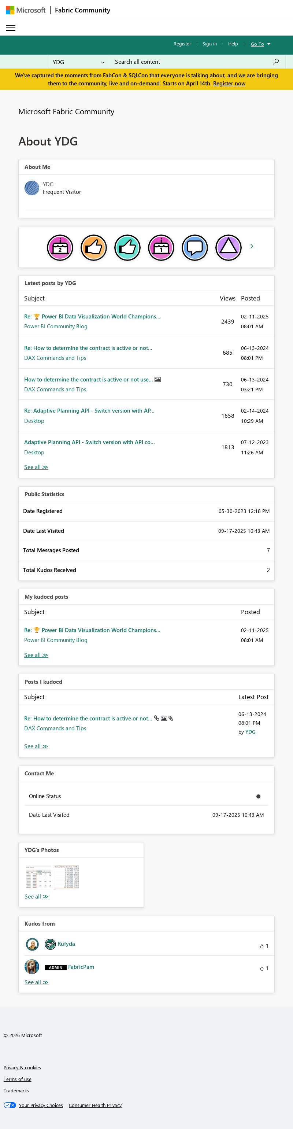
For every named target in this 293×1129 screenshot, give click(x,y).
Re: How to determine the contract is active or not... (88, 347)
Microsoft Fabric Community (66, 111)
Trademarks (16, 1090)
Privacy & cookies (22, 1067)
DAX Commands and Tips (55, 357)
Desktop (34, 420)
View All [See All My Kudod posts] (36, 655)
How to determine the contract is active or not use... (89, 379)
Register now (229, 83)
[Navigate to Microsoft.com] (25, 10)
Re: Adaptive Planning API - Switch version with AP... (89, 410)
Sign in (210, 43)
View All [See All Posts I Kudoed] (36, 746)
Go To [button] (257, 44)
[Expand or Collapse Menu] (10, 28)
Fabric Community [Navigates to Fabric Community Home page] (82, 9)
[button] (38, 878)
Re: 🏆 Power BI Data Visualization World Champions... (92, 316)
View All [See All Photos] (37, 896)
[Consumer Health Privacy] (95, 1105)
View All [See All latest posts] (36, 467)
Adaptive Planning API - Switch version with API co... (89, 442)
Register (182, 43)
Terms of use (17, 1079)
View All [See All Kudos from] (37, 982)
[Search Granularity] (78, 62)
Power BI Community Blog (56, 326)
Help (233, 43)
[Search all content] (197, 62)
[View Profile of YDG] (250, 731)
